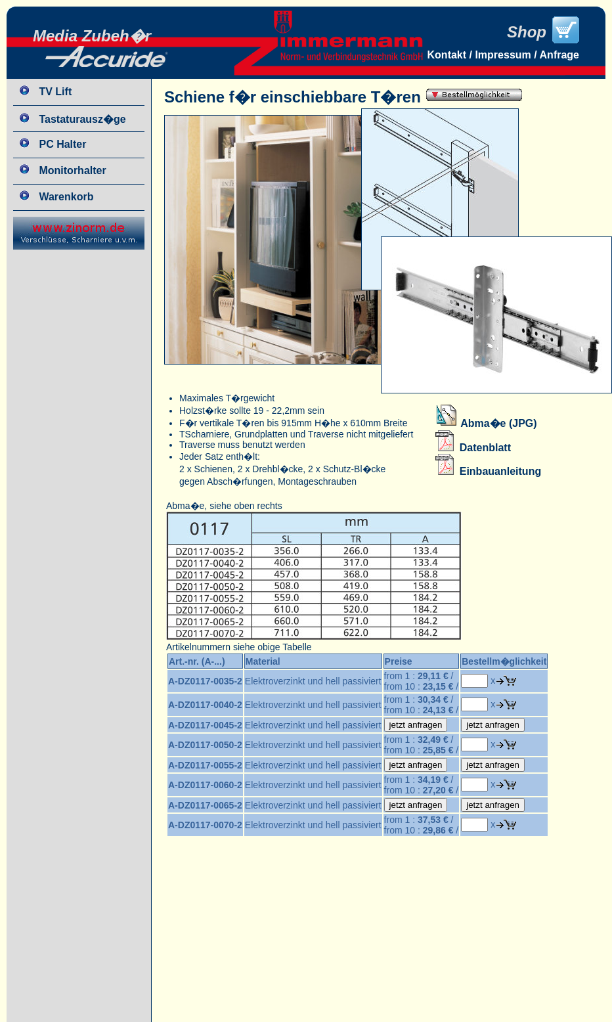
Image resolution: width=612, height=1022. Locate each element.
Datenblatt (473, 447)
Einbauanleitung (488, 471)
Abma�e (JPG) (485, 423)
